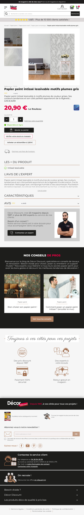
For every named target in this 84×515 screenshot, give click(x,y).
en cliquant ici (40, 480)
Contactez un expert (22, 232)
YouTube (27, 445)
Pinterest (34, 445)
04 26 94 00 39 (37, 460)
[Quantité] (13, 119)
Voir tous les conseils (42, 319)
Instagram (40, 445)
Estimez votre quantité (33, 121)
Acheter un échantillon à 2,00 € (20, 142)
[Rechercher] (42, 13)
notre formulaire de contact (38, 464)
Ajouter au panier (19, 130)
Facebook (21, 445)
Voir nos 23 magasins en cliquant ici (42, 2)
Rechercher (75, 14)
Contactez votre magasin (28, 467)
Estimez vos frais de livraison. (23, 151)
